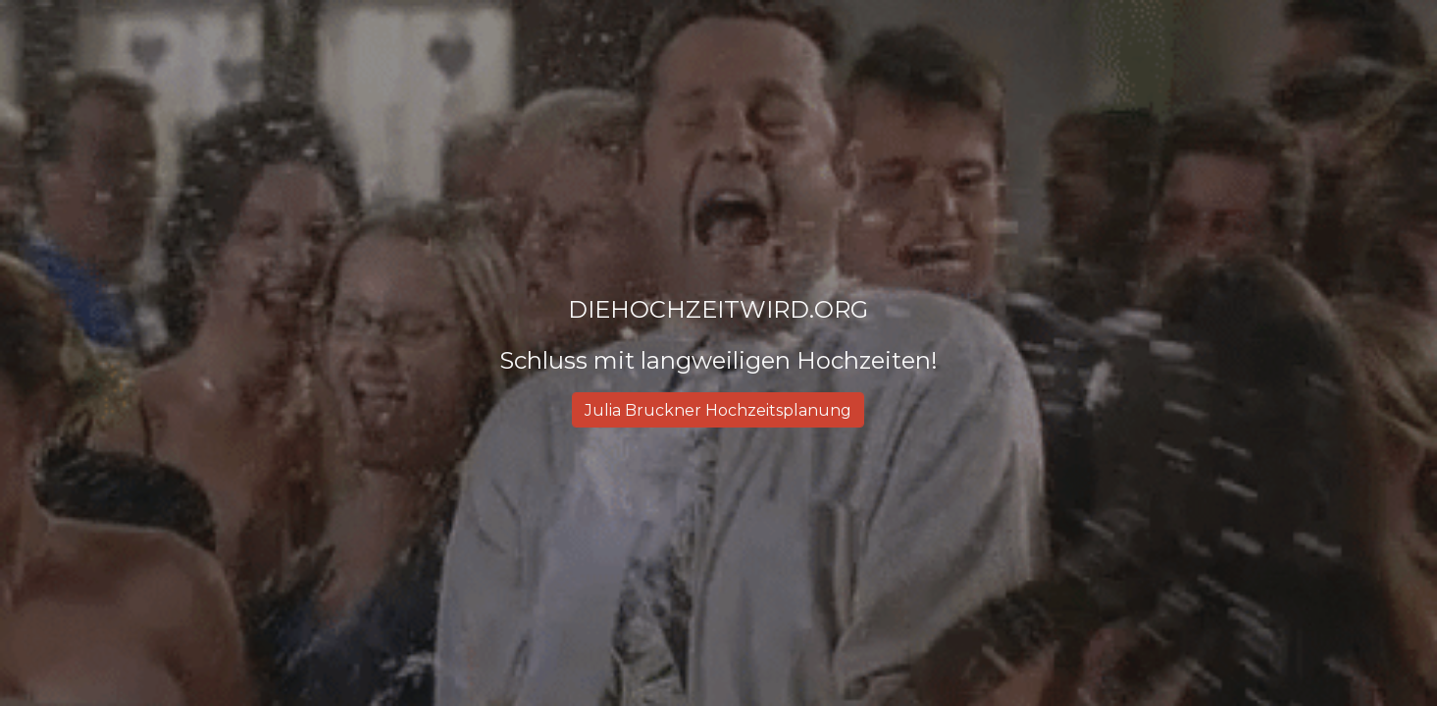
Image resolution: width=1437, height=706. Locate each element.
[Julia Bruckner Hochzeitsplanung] (718, 410)
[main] (719, 335)
